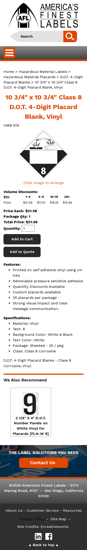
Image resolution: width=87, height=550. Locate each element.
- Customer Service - (43, 510)
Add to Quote (22, 252)
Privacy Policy (32, 519)
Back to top (43, 545)
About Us (14, 510)
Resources (72, 510)
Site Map (58, 519)
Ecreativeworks (54, 526)
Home (8, 71)
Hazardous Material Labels (43, 71)
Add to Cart (22, 239)
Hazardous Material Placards (29, 77)
